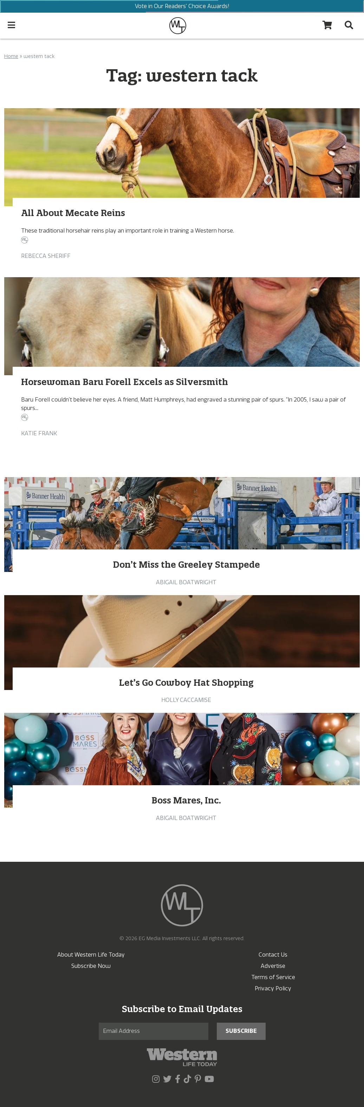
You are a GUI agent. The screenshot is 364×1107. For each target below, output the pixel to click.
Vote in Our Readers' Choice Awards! (182, 6)
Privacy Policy (273, 988)
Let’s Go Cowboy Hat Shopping (186, 682)
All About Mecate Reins (73, 213)
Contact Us (273, 954)
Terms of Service (273, 977)
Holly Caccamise (186, 700)
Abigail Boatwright (186, 582)
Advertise (273, 966)
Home (11, 56)
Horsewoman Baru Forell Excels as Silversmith (124, 382)
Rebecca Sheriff (46, 256)
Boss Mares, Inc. (186, 800)
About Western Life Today (91, 954)
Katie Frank (39, 433)
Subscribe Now (91, 966)
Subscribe (241, 1031)
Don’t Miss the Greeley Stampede (186, 564)
